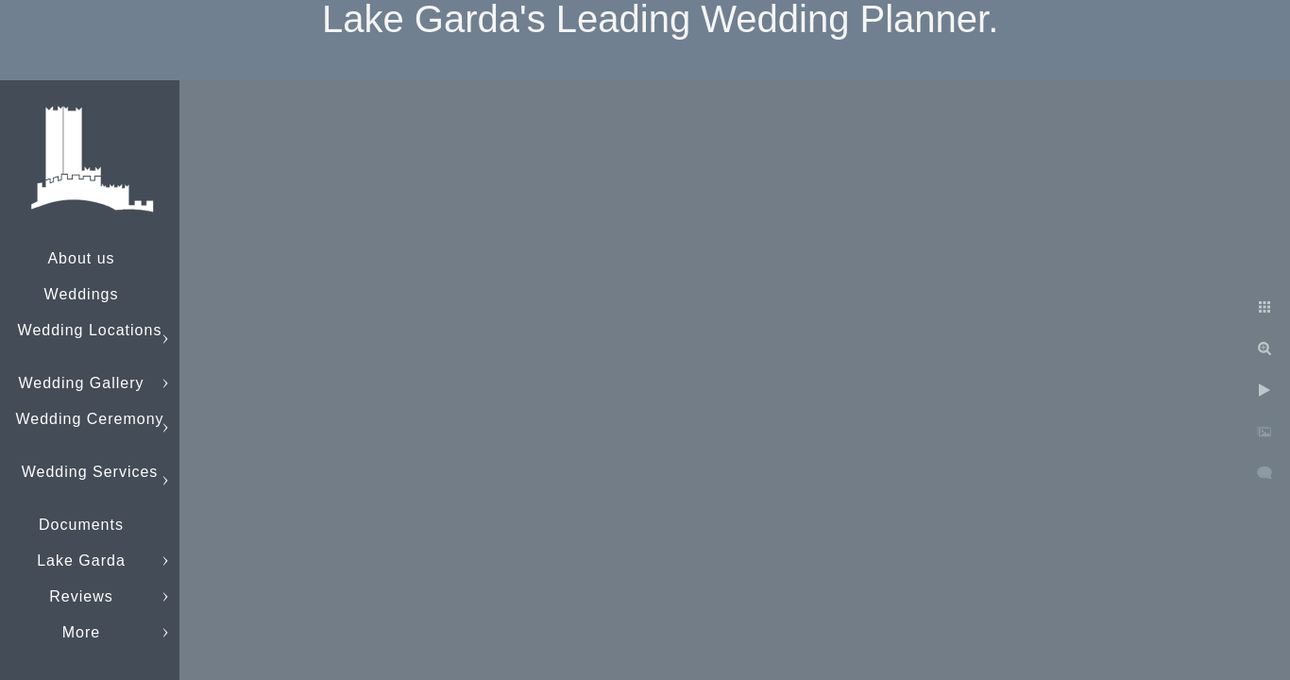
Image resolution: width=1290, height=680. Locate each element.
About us (80, 258)
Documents (81, 525)
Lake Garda (81, 560)
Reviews (80, 596)
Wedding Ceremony (89, 419)
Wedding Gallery (81, 383)
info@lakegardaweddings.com (128, 632)
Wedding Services (90, 472)
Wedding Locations (90, 330)
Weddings (81, 294)
